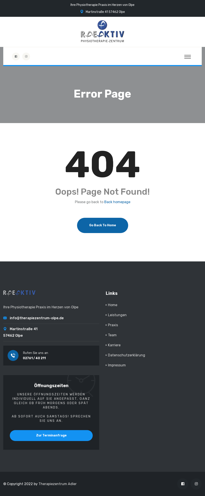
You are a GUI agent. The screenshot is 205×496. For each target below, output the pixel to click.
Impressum (117, 365)
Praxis (113, 325)
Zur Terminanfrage (51, 435)
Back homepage (117, 202)
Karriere (114, 345)
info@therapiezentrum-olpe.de (37, 318)
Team (112, 335)
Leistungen (117, 315)
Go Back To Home (102, 225)
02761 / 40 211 (34, 358)
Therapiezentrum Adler (58, 484)
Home (112, 305)
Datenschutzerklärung (126, 355)
